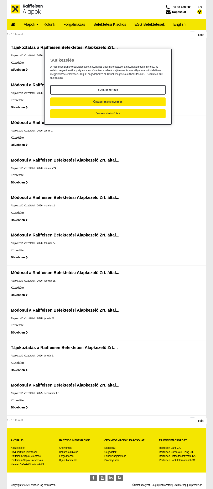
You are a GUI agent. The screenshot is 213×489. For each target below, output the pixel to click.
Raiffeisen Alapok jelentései (26, 456)
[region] (108, 87)
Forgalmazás (66, 456)
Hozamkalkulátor (68, 452)
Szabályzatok (111, 460)
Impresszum (195, 485)
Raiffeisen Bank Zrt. (170, 447)
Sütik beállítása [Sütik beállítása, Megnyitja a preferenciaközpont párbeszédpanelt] (108, 89)
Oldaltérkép (180, 485)
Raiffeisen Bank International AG (177, 460)
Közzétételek (18, 447)
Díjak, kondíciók (68, 460)
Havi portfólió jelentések (24, 452)
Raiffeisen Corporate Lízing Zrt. (176, 452)
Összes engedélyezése (108, 101)
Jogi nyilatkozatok (162, 485)
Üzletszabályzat (141, 485)
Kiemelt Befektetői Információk (28, 464)
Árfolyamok (65, 447)
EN (200, 7)
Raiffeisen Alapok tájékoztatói (27, 460)
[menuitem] (13, 25)
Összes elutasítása (108, 113)
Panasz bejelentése (115, 456)
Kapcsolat (109, 447)
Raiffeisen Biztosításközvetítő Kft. (177, 456)
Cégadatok (110, 452)
